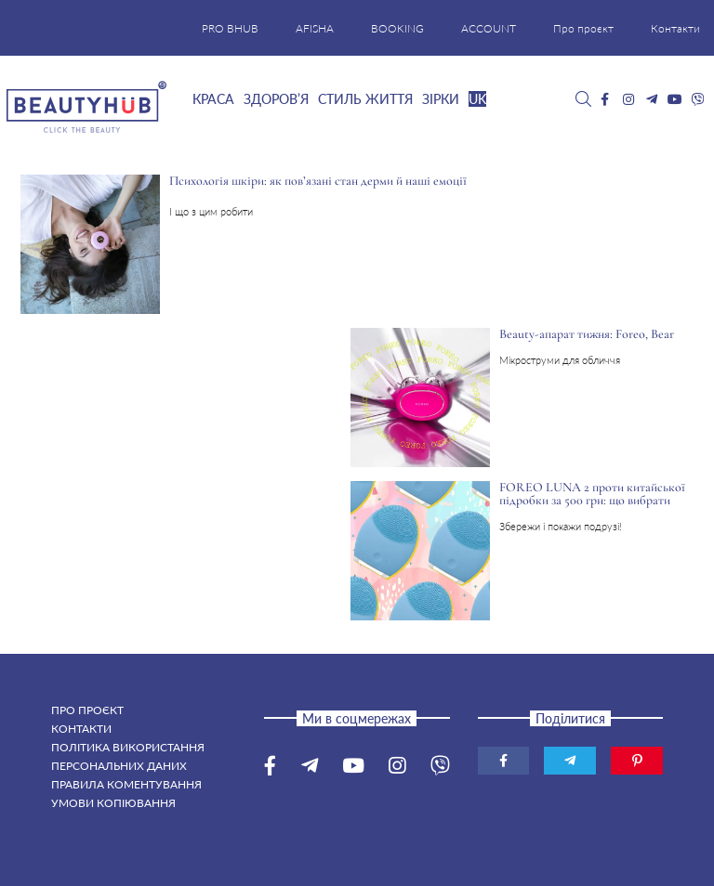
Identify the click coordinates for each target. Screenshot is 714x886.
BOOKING (397, 28)
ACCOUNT (488, 28)
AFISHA (315, 28)
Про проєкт (583, 28)
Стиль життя (365, 99)
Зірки (440, 99)
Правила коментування (126, 784)
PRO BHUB (230, 28)
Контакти (675, 28)
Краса (213, 99)
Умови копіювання (113, 803)
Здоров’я (276, 99)
